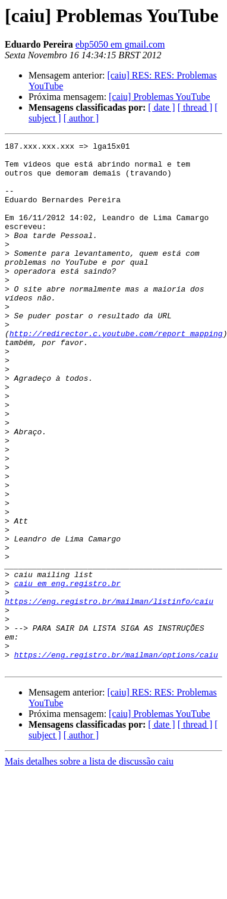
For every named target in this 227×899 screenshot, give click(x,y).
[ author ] (81, 118)
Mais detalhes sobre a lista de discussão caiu (89, 867)
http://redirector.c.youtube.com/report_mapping (116, 372)
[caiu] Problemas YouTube (159, 97)
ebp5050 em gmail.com (120, 44)
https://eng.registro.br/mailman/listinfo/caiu (109, 693)
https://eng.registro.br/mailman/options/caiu (116, 758)
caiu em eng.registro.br (67, 672)
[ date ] (161, 107)
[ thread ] (195, 107)
